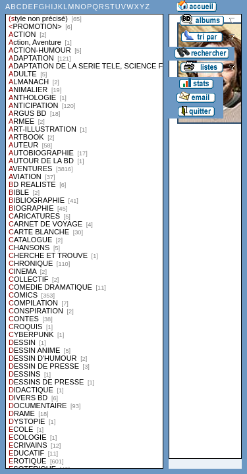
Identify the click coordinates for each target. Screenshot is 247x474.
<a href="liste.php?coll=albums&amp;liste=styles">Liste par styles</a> (84, 234)
